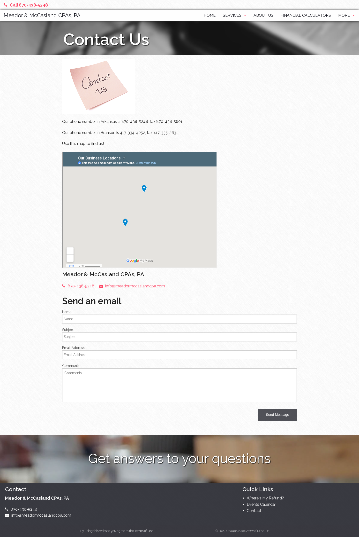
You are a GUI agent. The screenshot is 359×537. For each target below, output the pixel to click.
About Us (263, 15)
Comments (71, 366)
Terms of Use (144, 531)
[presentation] (99, 415)
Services (232, 15)
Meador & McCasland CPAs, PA (42, 15)
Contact (254, 510)
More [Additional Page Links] (344, 15)
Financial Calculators (306, 15)
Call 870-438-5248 (26, 5)
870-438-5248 (78, 286)
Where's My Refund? (265, 498)
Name (66, 312)
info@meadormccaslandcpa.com (132, 286)
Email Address (73, 348)
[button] (277, 415)
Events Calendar (261, 504)
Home (210, 15)
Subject (68, 330)
